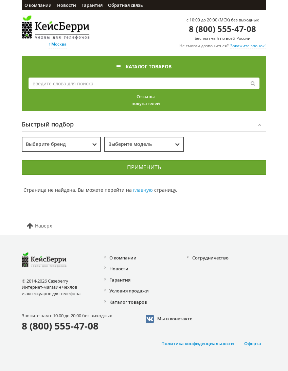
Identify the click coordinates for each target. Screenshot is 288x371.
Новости (66, 5)
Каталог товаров (144, 66)
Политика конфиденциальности (197, 343)
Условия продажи (129, 291)
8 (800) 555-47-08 (222, 28)
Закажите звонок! (248, 46)
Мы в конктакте (169, 319)
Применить (144, 167)
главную (143, 190)
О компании (38, 5)
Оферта (252, 343)
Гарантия (92, 5)
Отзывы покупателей (145, 100)
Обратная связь (125, 5)
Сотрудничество (210, 258)
